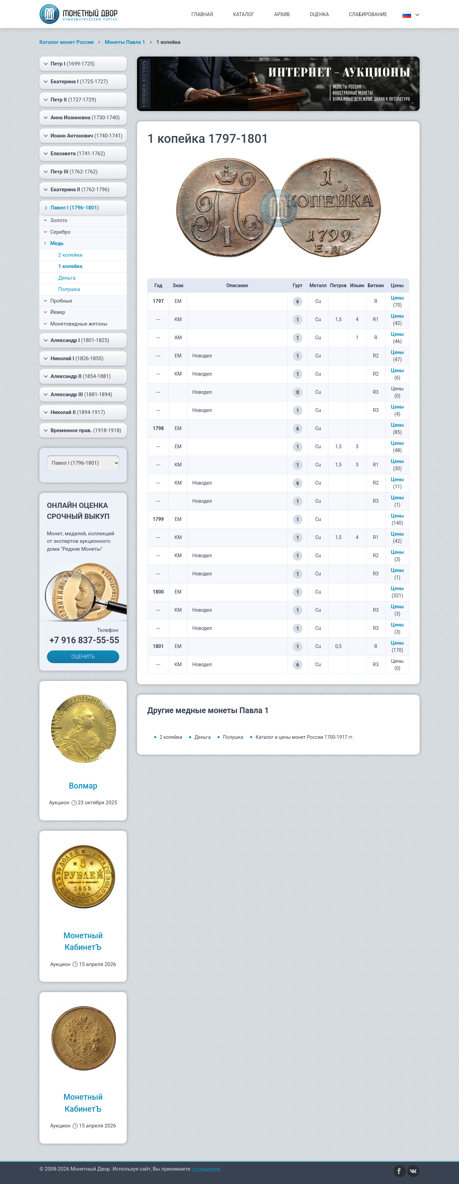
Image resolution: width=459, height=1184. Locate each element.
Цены (397, 298)
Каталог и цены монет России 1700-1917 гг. (305, 737)
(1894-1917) (74, 412)
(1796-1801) (70, 208)
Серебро (57, 232)
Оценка (319, 14)
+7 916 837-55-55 (84, 640)
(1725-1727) (76, 81)
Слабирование (368, 14)
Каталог (243, 14)
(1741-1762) (74, 153)
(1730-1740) (82, 117)
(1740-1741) (83, 135)
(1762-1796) (76, 189)
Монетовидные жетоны (76, 324)
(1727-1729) (70, 99)
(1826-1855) (73, 358)
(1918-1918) (82, 430)
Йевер (54, 312)
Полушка (69, 289)
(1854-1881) (77, 376)
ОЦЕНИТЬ (83, 657)
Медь (53, 243)
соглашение (206, 1169)
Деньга (67, 278)
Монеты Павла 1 (125, 42)
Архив (282, 14)
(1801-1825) (76, 340)
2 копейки (70, 255)
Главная (202, 14)
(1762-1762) (71, 171)
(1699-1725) (69, 63)
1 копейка (70, 266)
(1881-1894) (78, 394)
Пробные (58, 301)
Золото (55, 220)
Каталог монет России (66, 42)
